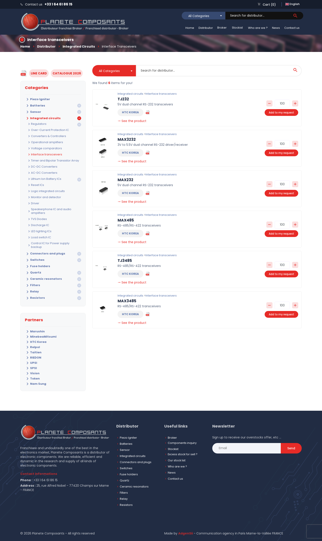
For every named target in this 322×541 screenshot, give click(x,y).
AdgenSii (185, 533)
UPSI (31, 363)
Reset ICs (35, 185)
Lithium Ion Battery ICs (44, 179)
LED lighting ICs (39, 231)
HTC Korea (35, 342)
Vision (32, 373)
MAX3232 (127, 139)
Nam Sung (35, 383)
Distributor (206, 28)
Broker (222, 28)
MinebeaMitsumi (41, 336)
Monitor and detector (44, 197)
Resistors (35, 298)
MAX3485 (127, 301)
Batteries (35, 105)
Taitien (33, 352)
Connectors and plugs (45, 253)
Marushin (35, 331)
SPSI (31, 368)
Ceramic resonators (43, 279)
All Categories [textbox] (198, 16)
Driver (33, 203)
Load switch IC (39, 237)
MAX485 (126, 220)
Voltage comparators (44, 148)
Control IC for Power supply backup (48, 245)
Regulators (36, 124)
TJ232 (123, 99)
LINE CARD (39, 73)
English (292, 4)
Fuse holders (37, 266)
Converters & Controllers (46, 136)
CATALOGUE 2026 (67, 73)
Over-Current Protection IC (48, 130)
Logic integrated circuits (46, 191)
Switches (35, 260)
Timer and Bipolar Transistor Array (53, 161)
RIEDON (33, 357)
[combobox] (203, 15)
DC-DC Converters (42, 167)
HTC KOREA (130, 112)
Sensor (33, 112)
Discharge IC (38, 225)
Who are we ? (258, 28)
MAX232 (125, 179)
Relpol (32, 347)
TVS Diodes (37, 219)
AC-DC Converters (42, 173)
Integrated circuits (79, 46)
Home (189, 28)
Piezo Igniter (37, 99)
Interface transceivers (44, 154)
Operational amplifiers (45, 142)
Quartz (33, 272)
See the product (132, 121)
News (276, 28)
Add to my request (281, 112)
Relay (32, 291)
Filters (32, 285)
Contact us (292, 28)
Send (291, 448)
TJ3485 (125, 260)
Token (32, 378)
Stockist (237, 28)
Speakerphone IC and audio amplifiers (49, 211)
